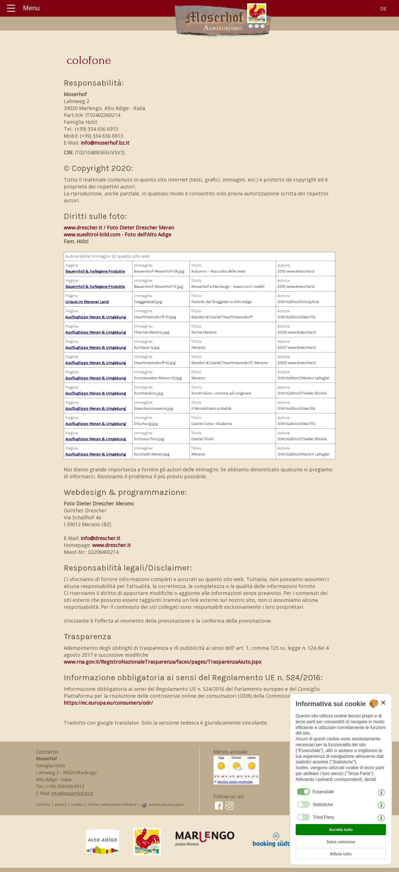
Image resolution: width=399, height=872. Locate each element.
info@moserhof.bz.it (105, 142)
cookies (77, 804)
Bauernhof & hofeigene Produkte (95, 271)
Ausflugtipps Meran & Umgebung (95, 317)
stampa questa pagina (166, 804)
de (383, 8)
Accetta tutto (341, 829)
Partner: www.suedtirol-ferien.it (112, 804)
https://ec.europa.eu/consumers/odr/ (108, 702)
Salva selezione (340, 842)
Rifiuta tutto (341, 854)
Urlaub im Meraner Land (87, 302)
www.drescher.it (111, 545)
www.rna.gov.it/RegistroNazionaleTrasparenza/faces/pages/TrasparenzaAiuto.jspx (162, 661)
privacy (60, 804)
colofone (43, 804)
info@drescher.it (100, 538)
